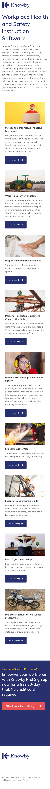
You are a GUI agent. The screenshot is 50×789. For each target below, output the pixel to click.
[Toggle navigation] (46, 5)
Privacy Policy (22, 780)
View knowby (16, 160)
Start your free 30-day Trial (23, 706)
